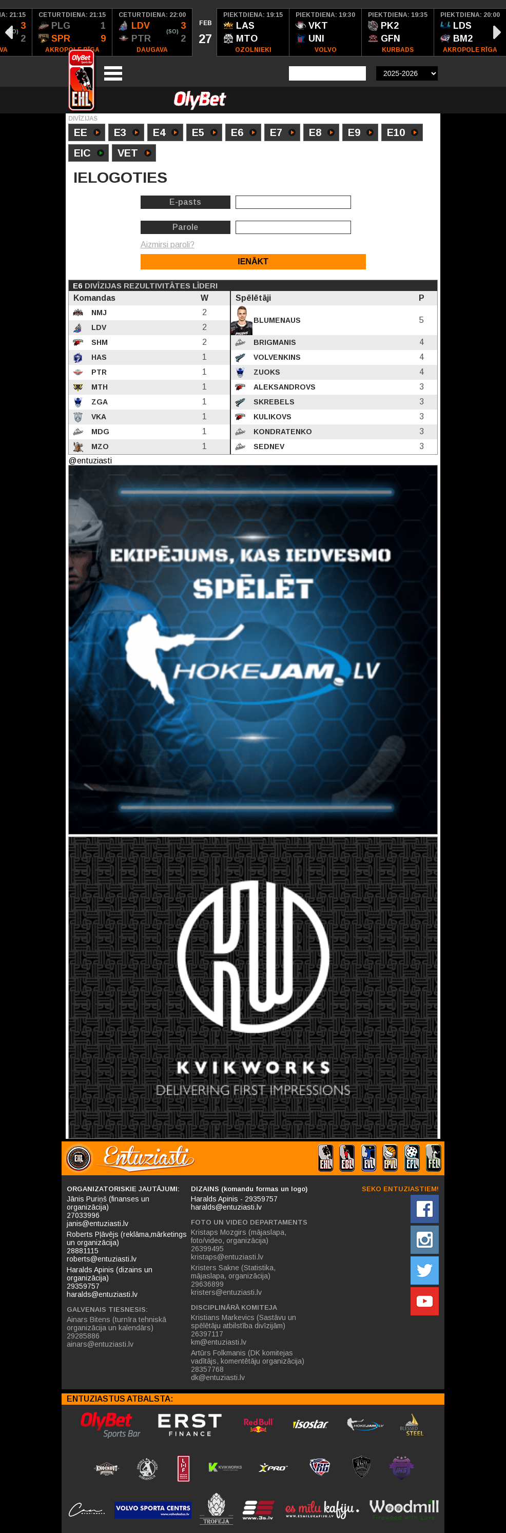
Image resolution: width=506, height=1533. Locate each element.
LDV (97, 327)
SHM (98, 342)
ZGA (98, 402)
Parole (185, 227)
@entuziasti (90, 460)
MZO (99, 446)
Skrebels (273, 402)
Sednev (267, 446)
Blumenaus (276, 320)
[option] (72, 32)
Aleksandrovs (283, 387)
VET (134, 154)
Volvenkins (276, 357)
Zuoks (265, 372)
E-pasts (185, 202)
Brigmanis (273, 342)
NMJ (98, 312)
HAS (98, 357)
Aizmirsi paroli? (167, 244)
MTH (98, 387)
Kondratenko (281, 432)
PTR (98, 372)
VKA (97, 417)
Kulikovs (271, 417)
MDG (99, 432)
